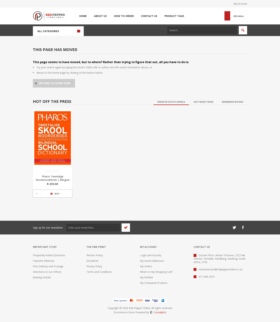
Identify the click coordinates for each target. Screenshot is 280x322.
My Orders (146, 266)
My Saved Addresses (152, 260)
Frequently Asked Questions (49, 255)
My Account (240, 3)
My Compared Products (154, 283)
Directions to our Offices (47, 272)
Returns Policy (94, 255)
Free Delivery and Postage (48, 266)
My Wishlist (146, 277)
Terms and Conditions (99, 272)
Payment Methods (43, 260)
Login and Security (150, 255)
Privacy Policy (94, 266)
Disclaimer (92, 260)
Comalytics (158, 312)
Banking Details (42, 277)
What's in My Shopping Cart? (156, 272)
